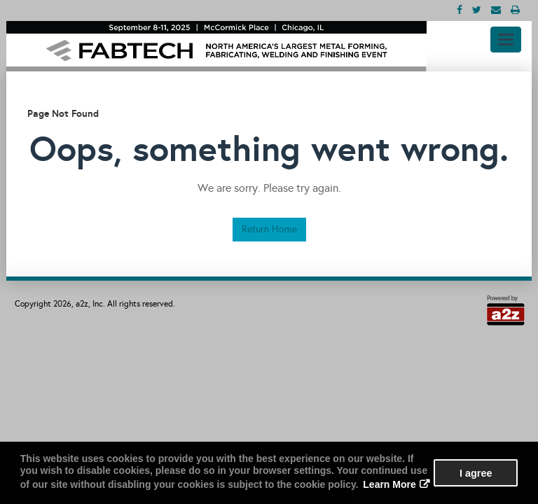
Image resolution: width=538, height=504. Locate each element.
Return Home (269, 229)
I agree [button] (476, 473)
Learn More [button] (389, 484)
